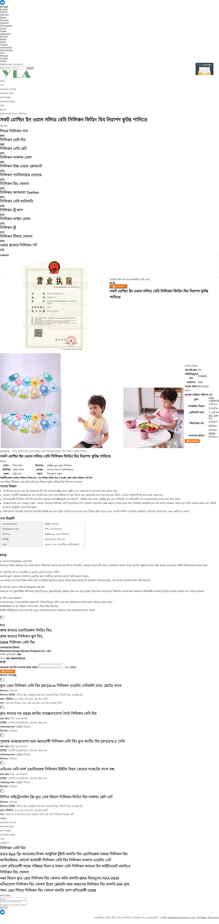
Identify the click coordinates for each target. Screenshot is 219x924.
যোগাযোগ (194, 441)
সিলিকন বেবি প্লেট (13, 149)
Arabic (3, 39)
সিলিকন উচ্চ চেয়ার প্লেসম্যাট (21, 166)
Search (30, 68)
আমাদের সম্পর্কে (8, 89)
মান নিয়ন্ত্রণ (5, 97)
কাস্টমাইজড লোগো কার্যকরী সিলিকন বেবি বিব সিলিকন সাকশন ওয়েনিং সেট (55, 860)
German (4, 15)
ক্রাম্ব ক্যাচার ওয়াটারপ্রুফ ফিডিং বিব (25, 630)
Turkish (4, 45)
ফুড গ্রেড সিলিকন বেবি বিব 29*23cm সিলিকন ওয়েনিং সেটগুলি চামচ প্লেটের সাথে (60, 686)
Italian (3, 17)
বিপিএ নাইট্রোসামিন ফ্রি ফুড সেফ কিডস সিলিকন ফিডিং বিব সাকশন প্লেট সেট (56, 797)
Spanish (4, 23)
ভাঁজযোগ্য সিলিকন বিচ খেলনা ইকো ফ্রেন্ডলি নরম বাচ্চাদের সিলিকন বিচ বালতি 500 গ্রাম (64, 884)
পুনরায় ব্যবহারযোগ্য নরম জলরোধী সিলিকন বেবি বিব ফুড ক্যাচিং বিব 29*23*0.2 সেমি (62, 741)
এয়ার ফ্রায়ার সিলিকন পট (18, 245)
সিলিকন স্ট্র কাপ (11, 210)
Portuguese (6, 26)
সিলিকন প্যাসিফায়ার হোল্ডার (21, 175)
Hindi (2, 42)
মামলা (3, 109)
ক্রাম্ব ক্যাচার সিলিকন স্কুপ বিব (21, 636)
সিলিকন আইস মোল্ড (15, 219)
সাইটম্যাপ (5, 843)
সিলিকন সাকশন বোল (15, 157)
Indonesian (6, 47)
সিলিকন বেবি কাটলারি (16, 201)
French (4, 12)
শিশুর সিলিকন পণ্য (14, 131)
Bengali (4, 55)
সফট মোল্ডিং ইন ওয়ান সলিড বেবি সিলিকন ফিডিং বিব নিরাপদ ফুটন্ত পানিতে (49, 451)
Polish (3, 61)
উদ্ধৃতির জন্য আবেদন (10, 64)
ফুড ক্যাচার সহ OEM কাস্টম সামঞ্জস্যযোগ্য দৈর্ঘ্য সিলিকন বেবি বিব (48, 713)
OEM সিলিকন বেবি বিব (17, 642)
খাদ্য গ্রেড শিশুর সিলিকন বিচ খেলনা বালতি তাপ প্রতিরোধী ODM (48, 890)
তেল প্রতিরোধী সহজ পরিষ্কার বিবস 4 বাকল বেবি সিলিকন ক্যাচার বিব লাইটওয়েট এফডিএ (65, 866)
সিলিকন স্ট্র (8, 228)
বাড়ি (2, 81)
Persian (4, 58)
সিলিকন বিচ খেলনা (14, 184)
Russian (4, 20)
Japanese (5, 34)
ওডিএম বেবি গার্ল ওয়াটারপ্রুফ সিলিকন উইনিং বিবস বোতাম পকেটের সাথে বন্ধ (57, 769)
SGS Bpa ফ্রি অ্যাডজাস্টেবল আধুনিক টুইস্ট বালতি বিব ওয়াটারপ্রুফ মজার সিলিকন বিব (63, 854)
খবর (2, 105)
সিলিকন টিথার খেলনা (16, 236)
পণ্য (2, 85)
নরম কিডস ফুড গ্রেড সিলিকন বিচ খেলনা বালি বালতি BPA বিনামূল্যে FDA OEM (59, 878)
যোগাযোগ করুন (7, 101)
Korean (4, 36)
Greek (3, 31)
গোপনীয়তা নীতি (102, 917)
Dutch (3, 28)
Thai (2, 53)
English (4, 9)
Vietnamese (6, 50)
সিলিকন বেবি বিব (17, 114)
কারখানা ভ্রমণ (7, 93)
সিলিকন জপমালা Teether (19, 192)
